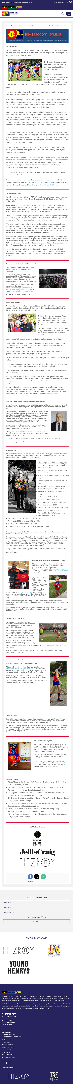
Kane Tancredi (27, 592)
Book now (9, 442)
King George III (33, 185)
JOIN (53, 2)
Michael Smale (52, 393)
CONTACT (62, 2)
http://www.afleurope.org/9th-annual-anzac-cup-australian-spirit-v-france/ (19, 288)
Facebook (30, 881)
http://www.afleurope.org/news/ (21, 291)
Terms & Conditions (8, 1050)
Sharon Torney (20, 645)
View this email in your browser (57, 25)
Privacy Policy (6, 1052)
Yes (45, 917)
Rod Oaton (54, 185)
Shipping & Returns (7, 1054)
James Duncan (12, 596)
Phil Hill (43, 185)
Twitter (37, 881)
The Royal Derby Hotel (26, 669)
